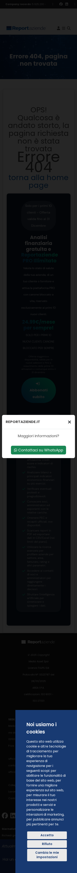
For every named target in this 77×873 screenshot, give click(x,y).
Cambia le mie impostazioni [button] (47, 854)
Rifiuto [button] (47, 844)
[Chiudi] (69, 422)
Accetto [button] (47, 835)
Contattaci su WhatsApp (38, 450)
